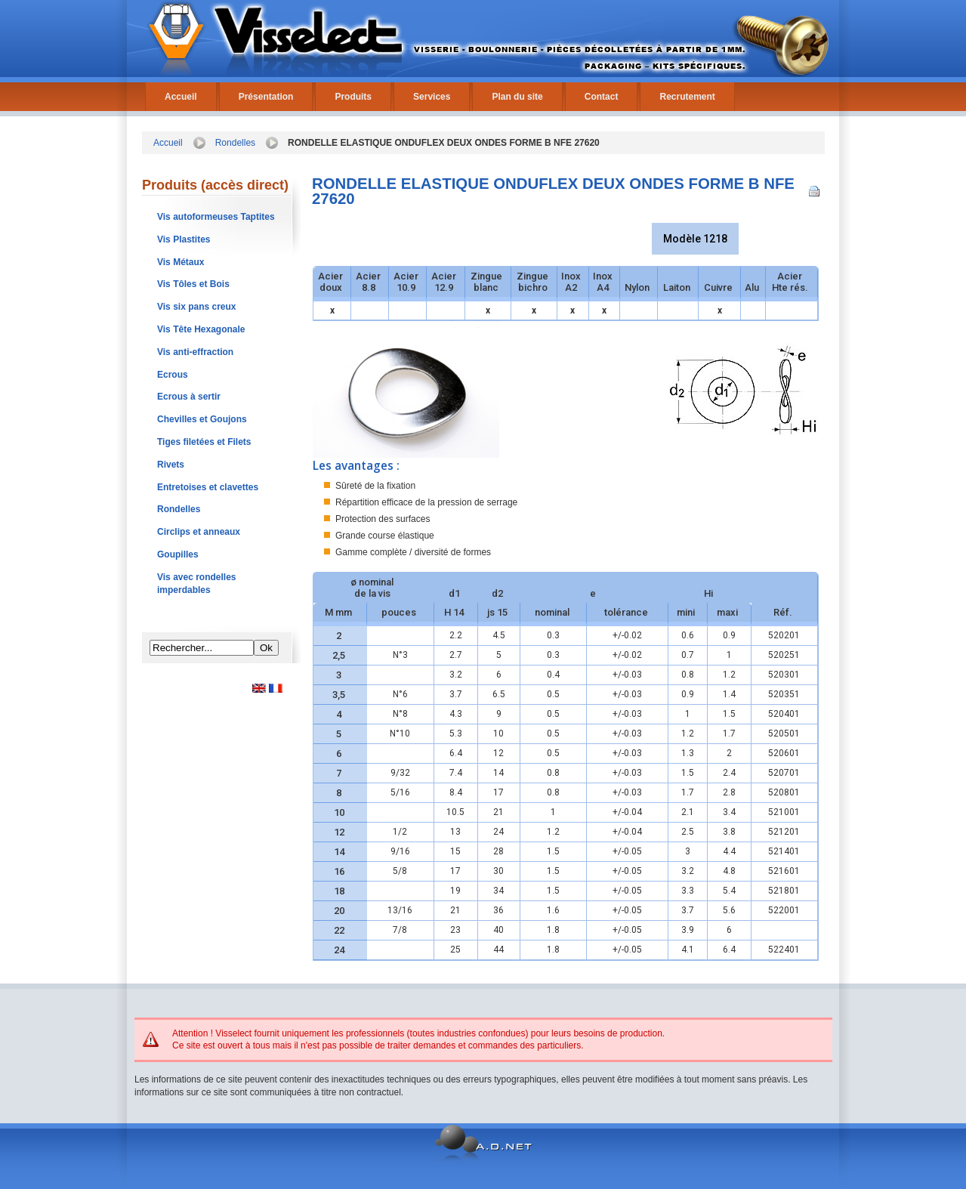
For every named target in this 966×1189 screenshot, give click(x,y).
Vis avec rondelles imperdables (196, 583)
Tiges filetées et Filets (204, 442)
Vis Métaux (180, 262)
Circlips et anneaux (198, 532)
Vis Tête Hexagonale (201, 329)
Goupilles (178, 554)
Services (431, 96)
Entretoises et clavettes (207, 487)
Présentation (266, 96)
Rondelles (235, 142)
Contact (602, 96)
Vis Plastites (184, 239)
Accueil (181, 96)
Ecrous (172, 374)
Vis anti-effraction (195, 352)
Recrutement (686, 96)
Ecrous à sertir (189, 396)
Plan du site (517, 96)
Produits (353, 96)
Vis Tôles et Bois (193, 284)
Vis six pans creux (196, 306)
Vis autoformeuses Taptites (216, 217)
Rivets (170, 464)
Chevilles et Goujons (202, 419)
